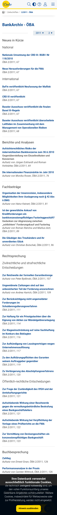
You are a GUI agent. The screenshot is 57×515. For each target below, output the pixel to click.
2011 (40, 33)
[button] (29, 4)
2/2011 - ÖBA (27, 12)
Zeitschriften (12, 12)
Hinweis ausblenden (28, 508)
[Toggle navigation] (45, 4)
